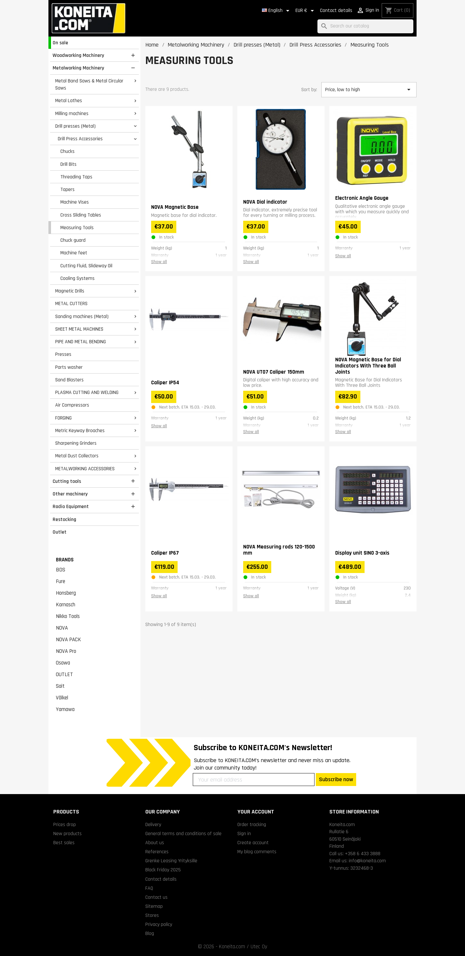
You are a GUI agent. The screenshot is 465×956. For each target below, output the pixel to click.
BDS (60, 569)
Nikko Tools (68, 616)
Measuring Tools (77, 227)
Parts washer (69, 367)
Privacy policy (158, 924)
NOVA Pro (66, 651)
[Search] (365, 26)
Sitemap (154, 906)
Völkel (62, 697)
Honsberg (66, 593)
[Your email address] (254, 779)
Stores (152, 915)
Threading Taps (76, 177)
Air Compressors (72, 405)
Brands (65, 559)
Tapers (67, 189)
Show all (159, 262)
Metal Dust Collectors (76, 455)
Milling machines (71, 113)
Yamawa (65, 709)
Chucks (67, 151)
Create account (253, 842)
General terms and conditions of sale (183, 833)
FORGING (63, 418)
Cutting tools (67, 481)
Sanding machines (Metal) (81, 316)
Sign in (244, 833)
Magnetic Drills (69, 291)
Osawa (63, 662)
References (157, 851)
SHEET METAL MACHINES (79, 329)
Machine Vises (74, 202)
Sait (60, 686)
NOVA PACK (68, 639)
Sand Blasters (69, 380)
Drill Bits (68, 164)
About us (154, 842)
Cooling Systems (77, 278)
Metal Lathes (68, 100)
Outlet (60, 532)
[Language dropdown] (277, 11)
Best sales (64, 842)
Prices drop (64, 824)
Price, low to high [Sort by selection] (368, 89)
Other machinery (70, 494)
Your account (255, 811)
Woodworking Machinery (78, 55)
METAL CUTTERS (71, 303)
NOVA (62, 628)
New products (67, 833)
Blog (149, 933)
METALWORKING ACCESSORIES (85, 468)
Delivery (153, 824)
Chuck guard (73, 240)
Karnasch (65, 604)
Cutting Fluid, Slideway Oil (86, 265)
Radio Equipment (71, 506)
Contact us (156, 897)
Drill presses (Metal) (75, 126)
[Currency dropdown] (305, 11)
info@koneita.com (367, 860)
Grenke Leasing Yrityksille (171, 860)
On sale (60, 42)
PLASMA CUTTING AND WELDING (87, 392)
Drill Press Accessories (80, 138)
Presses (63, 354)
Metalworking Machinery (78, 68)
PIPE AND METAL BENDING (80, 341)
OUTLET (64, 674)
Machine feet (73, 253)
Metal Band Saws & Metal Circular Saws (89, 84)
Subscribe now (336, 779)
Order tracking (251, 824)
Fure (60, 581)
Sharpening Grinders (76, 443)
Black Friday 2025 (163, 869)
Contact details (336, 10)
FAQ (149, 888)
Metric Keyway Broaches (80, 430)
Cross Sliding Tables (80, 215)
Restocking (64, 519)
